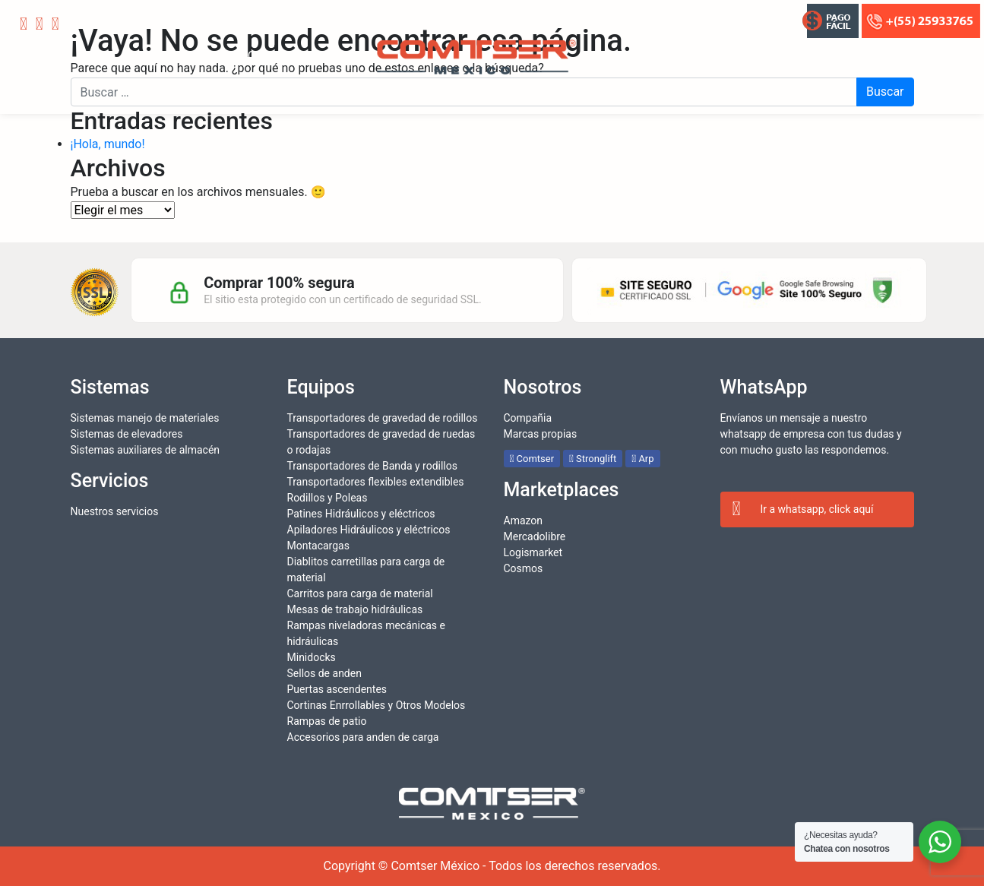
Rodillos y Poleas (327, 498)
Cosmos (523, 568)
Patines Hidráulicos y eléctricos (361, 514)
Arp (642, 458)
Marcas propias (540, 434)
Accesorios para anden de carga (363, 737)
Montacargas (318, 546)
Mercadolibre (535, 536)
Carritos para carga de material (360, 593)
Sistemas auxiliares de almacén (145, 450)
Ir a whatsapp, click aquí (803, 509)
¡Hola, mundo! (108, 144)
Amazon (523, 520)
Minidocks (311, 657)
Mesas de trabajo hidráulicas (355, 609)
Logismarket (533, 552)
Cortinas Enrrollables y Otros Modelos (376, 705)
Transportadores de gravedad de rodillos (382, 418)
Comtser (532, 458)
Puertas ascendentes (337, 689)
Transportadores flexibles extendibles (375, 482)
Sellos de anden (324, 673)
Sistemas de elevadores (127, 434)
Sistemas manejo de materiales (145, 418)
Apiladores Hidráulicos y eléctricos (369, 530)
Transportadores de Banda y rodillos (372, 466)
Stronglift (592, 458)
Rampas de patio (327, 721)
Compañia (528, 418)
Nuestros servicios (115, 511)
